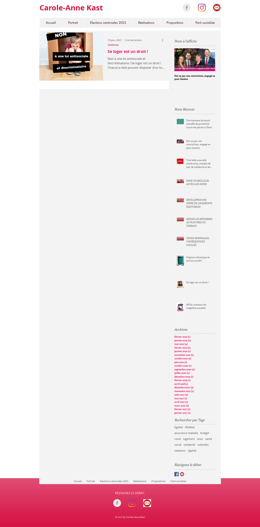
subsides (203, 444)
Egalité (178, 427)
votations (180, 450)
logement (189, 439)
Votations (113, 44)
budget (204, 433)
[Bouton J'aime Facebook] (132, 511)
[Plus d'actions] (164, 40)
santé (208, 439)
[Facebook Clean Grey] (187, 8)
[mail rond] (217, 8)
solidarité (189, 444)
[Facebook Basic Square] (176, 474)
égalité (192, 450)
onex (200, 439)
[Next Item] (209, 60)
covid (177, 439)
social (177, 444)
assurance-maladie (186, 433)
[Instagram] (202, 8)
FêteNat (190, 427)
